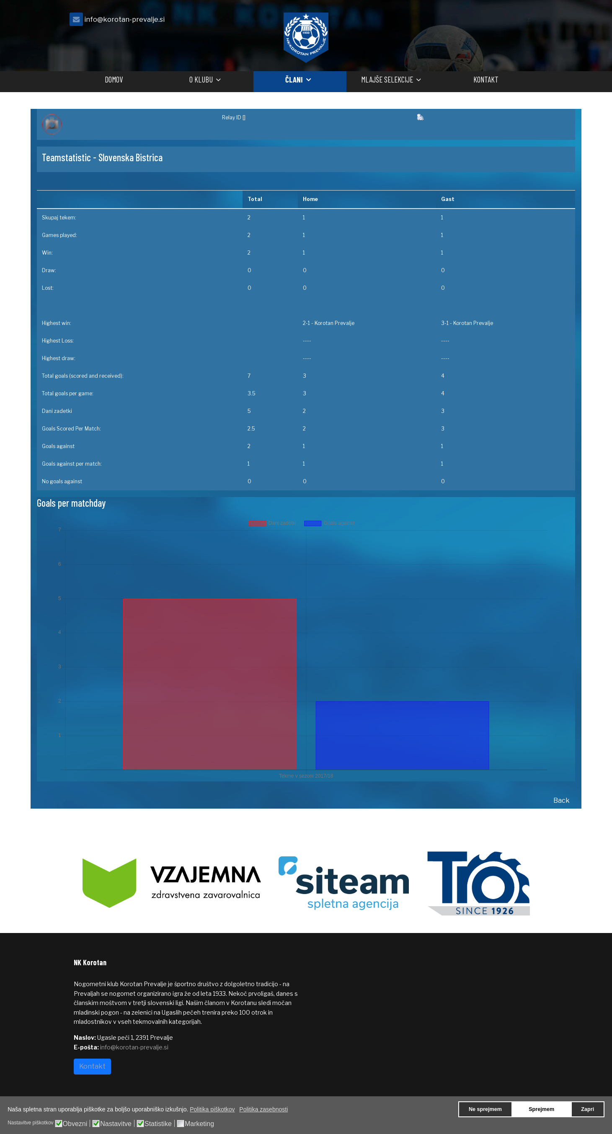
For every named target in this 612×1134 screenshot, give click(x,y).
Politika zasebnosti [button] (263, 1109)
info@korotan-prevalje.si (124, 19)
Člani (294, 79)
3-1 (445, 323)
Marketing (199, 1124)
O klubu (201, 79)
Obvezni (75, 1124)
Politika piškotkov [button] (212, 1109)
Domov (114, 79)
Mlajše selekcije (387, 79)
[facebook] (528, 22)
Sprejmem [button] (541, 1109)
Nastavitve (116, 1124)
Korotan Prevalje (334, 323)
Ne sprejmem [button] (485, 1109)
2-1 (306, 323)
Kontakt (485, 79)
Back (561, 800)
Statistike (158, 1124)
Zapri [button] (587, 1109)
